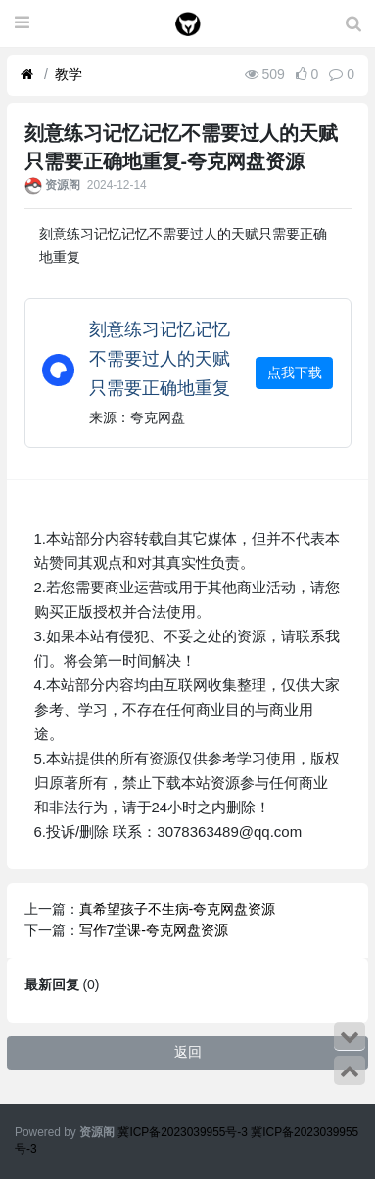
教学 (68, 74)
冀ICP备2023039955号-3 (184, 1132)
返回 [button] (188, 1052)
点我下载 (294, 372)
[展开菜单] (22, 23)
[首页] (27, 75)
